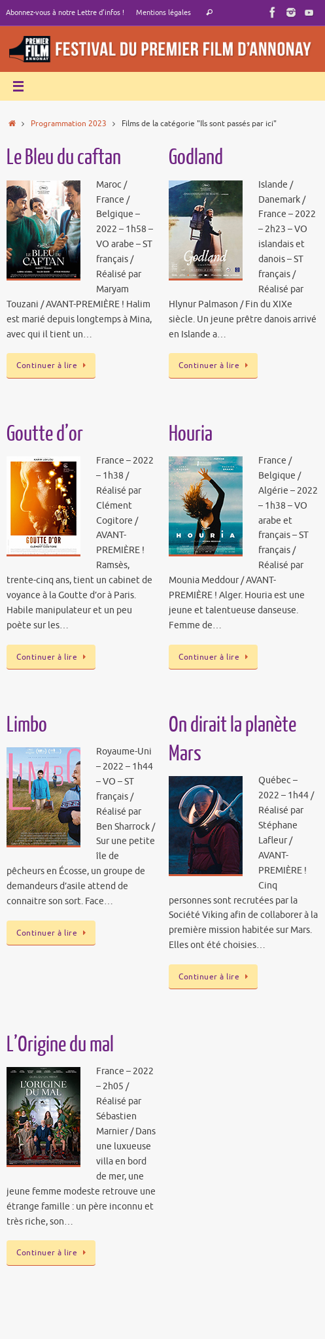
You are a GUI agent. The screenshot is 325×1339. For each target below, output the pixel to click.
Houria (191, 434)
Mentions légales (163, 12)
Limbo (27, 725)
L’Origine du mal (60, 1045)
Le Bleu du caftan (64, 157)
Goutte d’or (45, 434)
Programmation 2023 (69, 123)
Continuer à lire (53, 365)
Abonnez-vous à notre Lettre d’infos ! (65, 12)
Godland (196, 157)
